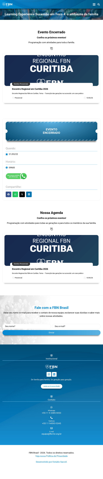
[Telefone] (51, 418)
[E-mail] (51, 428)
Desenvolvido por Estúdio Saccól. (51, 462)
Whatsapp (51, 410)
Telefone (51, 421)
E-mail (51, 432)
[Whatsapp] (51, 407)
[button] (8, 194)
